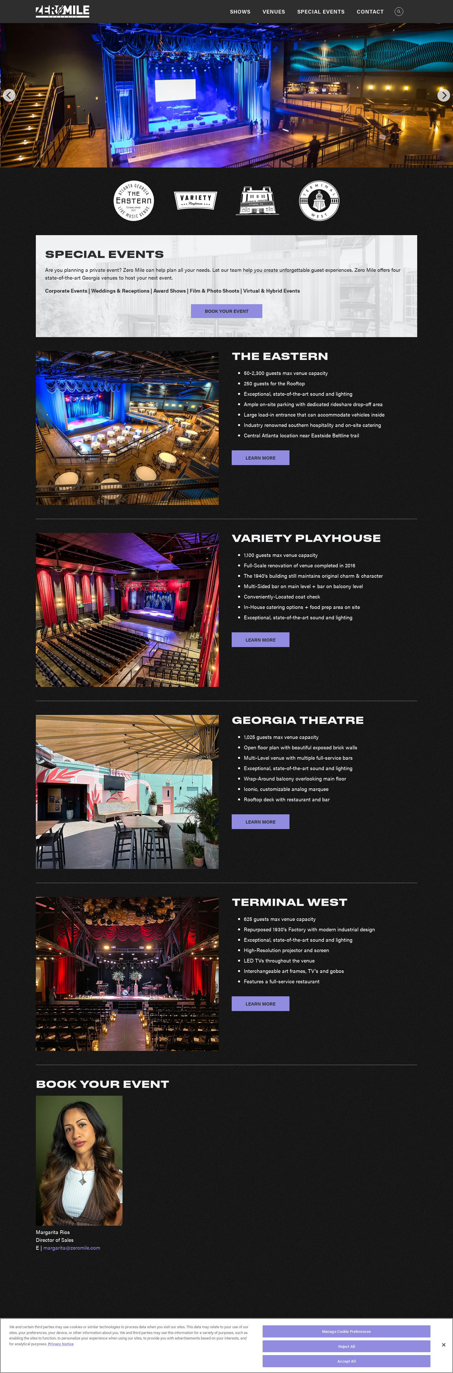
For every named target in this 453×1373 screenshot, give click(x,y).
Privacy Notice (61, 1343)
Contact (370, 11)
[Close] (443, 1345)
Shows (240, 11)
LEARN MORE (261, 457)
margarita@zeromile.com (71, 1247)
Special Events (321, 11)
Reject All (346, 1346)
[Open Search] (399, 11)
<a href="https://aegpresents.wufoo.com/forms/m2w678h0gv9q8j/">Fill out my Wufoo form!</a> (324, 1201)
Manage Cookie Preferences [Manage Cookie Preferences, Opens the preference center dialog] (346, 1331)
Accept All (346, 1361)
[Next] (443, 95)
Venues (274, 11)
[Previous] (9, 95)
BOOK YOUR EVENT (226, 311)
